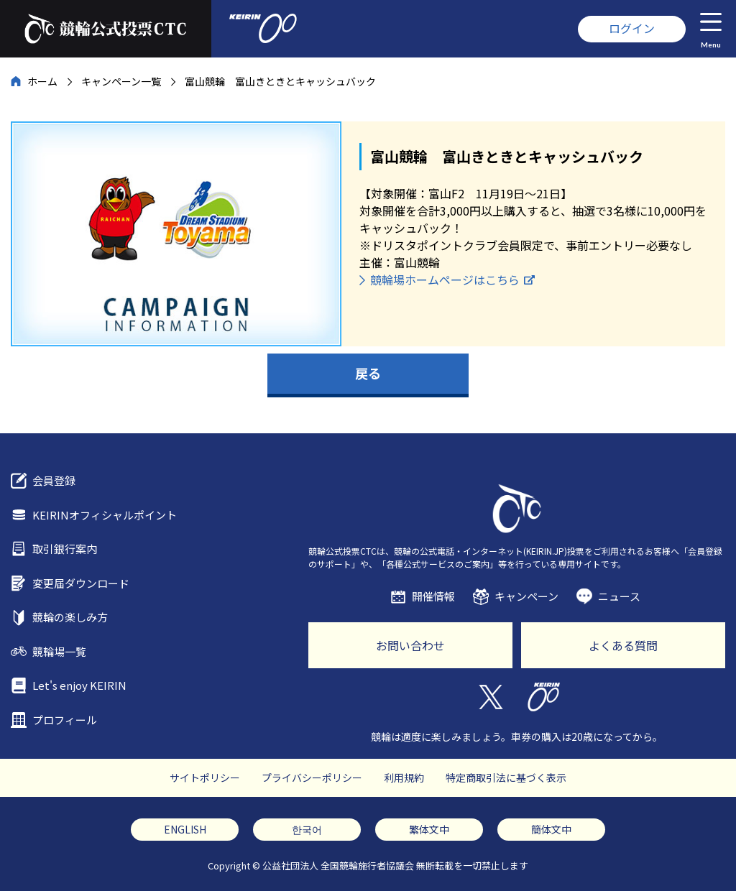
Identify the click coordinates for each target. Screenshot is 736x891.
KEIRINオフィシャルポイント (104, 514)
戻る (368, 373)
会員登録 (53, 480)
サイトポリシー (205, 777)
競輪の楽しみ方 (70, 616)
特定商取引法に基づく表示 (506, 777)
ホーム (42, 81)
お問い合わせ (410, 645)
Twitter (490, 697)
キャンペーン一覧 (121, 81)
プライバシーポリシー (312, 777)
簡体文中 (551, 829)
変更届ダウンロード (80, 583)
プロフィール (64, 719)
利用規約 (404, 777)
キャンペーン (526, 596)
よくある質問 (623, 645)
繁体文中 (429, 829)
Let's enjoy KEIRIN (79, 685)
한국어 (307, 829)
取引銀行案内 (64, 548)
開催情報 (433, 596)
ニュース (619, 596)
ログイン (632, 28)
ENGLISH (185, 829)
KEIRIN (544, 697)
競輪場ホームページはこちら (445, 279)
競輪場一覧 (59, 651)
